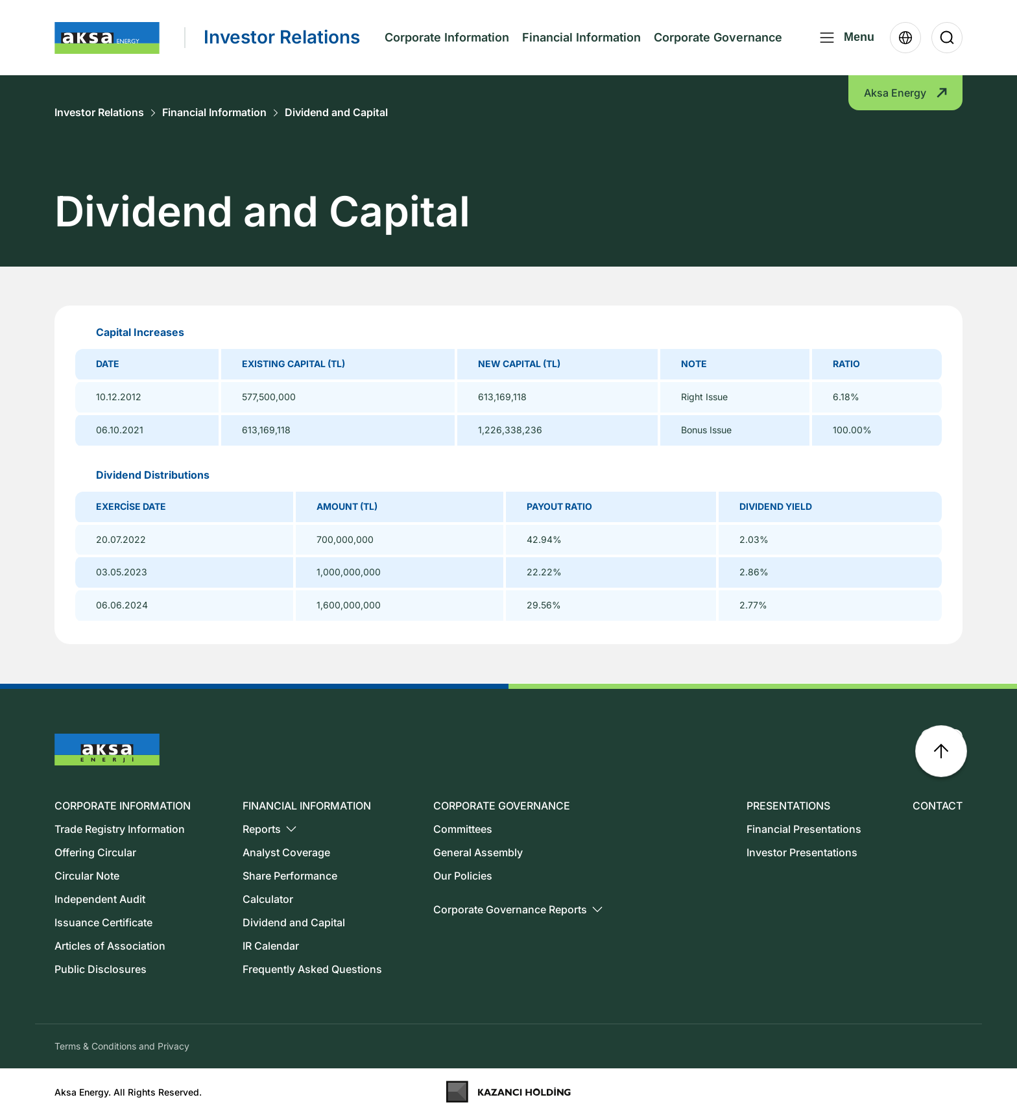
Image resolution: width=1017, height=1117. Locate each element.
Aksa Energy (905, 92)
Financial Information (581, 37)
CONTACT (938, 805)
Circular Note (86, 875)
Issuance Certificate (103, 922)
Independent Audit (99, 899)
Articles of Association (109, 945)
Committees (462, 829)
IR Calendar (271, 945)
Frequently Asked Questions (312, 969)
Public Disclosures (100, 969)
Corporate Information (447, 37)
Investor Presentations (802, 852)
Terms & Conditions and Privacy (121, 1045)
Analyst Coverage (286, 852)
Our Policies (462, 875)
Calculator (268, 899)
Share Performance (290, 875)
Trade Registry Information (119, 829)
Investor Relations (99, 112)
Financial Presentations (804, 829)
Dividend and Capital (336, 112)
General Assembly (478, 852)
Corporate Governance (718, 37)
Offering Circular (95, 852)
